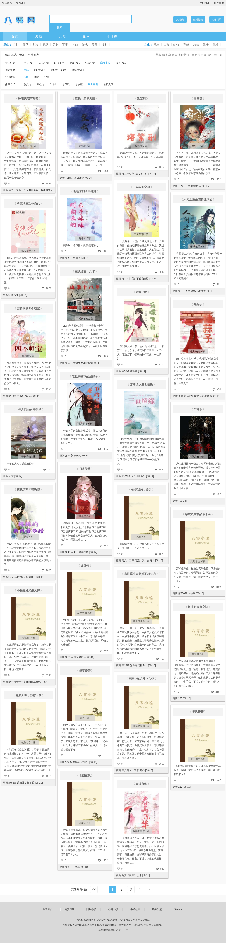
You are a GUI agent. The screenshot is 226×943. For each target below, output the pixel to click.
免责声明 (70, 909)
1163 (105, 356)
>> (150, 889)
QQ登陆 (180, 19)
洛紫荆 (141, 98)
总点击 (27, 84)
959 (162, 868)
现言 (156, 44)
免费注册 (21, 3)
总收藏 (79, 84)
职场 (45, 44)
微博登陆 (198, 19)
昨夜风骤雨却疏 (28, 98)
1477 (105, 755)
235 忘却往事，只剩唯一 (22, 577)
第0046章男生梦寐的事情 (79, 363)
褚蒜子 (198, 304)
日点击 (53, 84)
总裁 (196, 44)
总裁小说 (90, 62)
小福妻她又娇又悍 (28, 590)
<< (94, 889)
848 (106, 545)
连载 (36, 77)
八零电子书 (19, 19)
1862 (48, 288)
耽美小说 (121, 62)
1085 (48, 776)
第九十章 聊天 (73, 258)
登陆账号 (7, 3)
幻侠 (176, 44)
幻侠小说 (59, 62)
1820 (161, 167)
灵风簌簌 (198, 711)
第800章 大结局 (186, 593)
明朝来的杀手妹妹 (84, 191)
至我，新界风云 (85, 98)
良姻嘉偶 (85, 775)
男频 (39, 36)
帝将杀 (198, 409)
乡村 (104, 44)
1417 (161, 469)
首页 (15, 36)
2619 (161, 272)
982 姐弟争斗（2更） (77, 762)
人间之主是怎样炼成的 (197, 199)
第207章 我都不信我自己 (135, 278)
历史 (55, 44)
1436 (48, 183)
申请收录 (135, 909)
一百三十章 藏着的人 (189, 186)
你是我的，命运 (141, 489)
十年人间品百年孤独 (28, 409)
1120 (48, 389)
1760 (161, 364)
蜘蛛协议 (113, 909)
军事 (65, 44)
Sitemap (178, 909)
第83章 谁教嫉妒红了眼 (21, 782)
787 (162, 658)
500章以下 (40, 70)
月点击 (40, 84)
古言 (166, 44)
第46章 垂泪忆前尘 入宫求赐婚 (195, 395)
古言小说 (44, 62)
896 (106, 650)
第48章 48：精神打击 (77, 552)
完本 (86, 36)
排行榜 (112, 36)
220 (180, 698)
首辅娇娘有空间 (198, 606)
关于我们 (48, 909)
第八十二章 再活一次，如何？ (138, 560)
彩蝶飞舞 (141, 292)
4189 (218, 586)
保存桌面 (219, 3)
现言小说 (28, 62)
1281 (105, 251)
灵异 (95, 44)
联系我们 (157, 909)
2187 (218, 691)
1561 (161, 553)
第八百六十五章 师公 (133, 770)
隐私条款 (91, 909)
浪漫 (206, 44)
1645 (48, 570)
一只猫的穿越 (141, 187)
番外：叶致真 (72, 867)
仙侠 (26, 44)
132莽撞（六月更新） (133, 476)
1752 (218, 179)
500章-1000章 (58, 70)
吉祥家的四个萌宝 (28, 308)
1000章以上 (78, 70)
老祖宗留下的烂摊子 (85, 376)
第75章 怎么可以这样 (20, 395)
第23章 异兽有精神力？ (134, 665)
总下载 (66, 84)
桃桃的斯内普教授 (28, 489)
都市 (35, 44)
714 (219, 389)
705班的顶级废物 (74, 177)
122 (180, 786)
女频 (62, 36)
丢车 (11, 476)
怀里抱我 (13, 295)
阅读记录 (216, 19)
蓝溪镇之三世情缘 (141, 384)
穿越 (186, 44)
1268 (105, 171)
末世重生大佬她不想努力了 (141, 574)
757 (49, 469)
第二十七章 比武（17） (134, 173)
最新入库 (108, 84)
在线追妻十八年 (85, 271)
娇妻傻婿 (85, 670)
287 (219, 494)
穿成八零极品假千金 (198, 514)
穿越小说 (75, 62)
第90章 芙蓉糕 (129, 371)
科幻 (75, 44)
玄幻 (16, 44)
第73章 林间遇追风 (75, 657)
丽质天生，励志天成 (28, 695)
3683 (161, 763)
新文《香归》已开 (131, 875)
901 (219, 284)
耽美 (216, 44)
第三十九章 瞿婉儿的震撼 (192, 291)
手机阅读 (204, 3)
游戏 (85, 44)
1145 (105, 449)
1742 (218, 780)
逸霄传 (85, 565)
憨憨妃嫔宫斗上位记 (141, 678)
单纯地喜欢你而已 (28, 203)
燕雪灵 (198, 98)
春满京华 (141, 783)
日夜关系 (85, 469)
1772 (105, 860)
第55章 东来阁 (73, 455)
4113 (48, 675)
